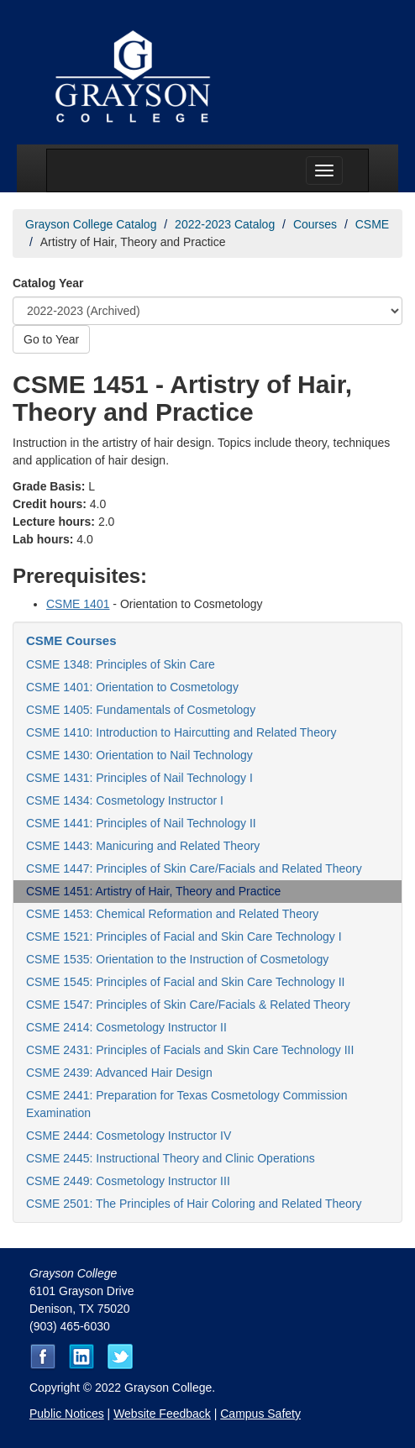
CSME (372, 224)
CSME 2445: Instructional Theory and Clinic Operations (170, 1158)
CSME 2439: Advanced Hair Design (119, 1072)
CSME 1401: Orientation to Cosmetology (132, 687)
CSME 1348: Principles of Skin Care (120, 664)
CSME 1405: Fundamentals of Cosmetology (140, 709)
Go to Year (51, 339)
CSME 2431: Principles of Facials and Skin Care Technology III (190, 1050)
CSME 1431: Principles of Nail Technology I (139, 777)
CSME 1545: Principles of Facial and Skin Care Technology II (185, 982)
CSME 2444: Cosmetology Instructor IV (128, 1135)
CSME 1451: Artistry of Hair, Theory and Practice (153, 891)
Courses (315, 224)
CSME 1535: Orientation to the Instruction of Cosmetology (177, 959)
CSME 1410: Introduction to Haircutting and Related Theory (181, 732)
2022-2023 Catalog (225, 224)
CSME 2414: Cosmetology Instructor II (126, 1027)
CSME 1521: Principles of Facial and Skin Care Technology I (184, 936)
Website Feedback (162, 1413)
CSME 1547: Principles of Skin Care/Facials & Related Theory (188, 1004)
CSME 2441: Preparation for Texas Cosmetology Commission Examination (187, 1104)
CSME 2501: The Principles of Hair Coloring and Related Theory (193, 1203)
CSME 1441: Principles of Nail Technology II (141, 823)
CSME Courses (71, 640)
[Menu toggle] (324, 170)
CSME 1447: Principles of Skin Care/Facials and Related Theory (194, 868)
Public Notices (66, 1413)
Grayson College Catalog (90, 224)
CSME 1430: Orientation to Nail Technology (139, 755)
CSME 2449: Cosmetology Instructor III (128, 1181)
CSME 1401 (77, 604)
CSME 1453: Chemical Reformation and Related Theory (172, 914)
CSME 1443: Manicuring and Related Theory (143, 846)
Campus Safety (260, 1413)
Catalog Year (48, 283)
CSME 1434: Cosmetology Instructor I (124, 800)
